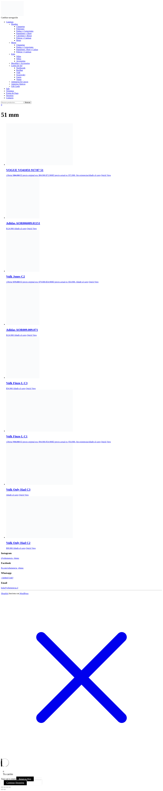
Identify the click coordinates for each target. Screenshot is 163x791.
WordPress (24, 593)
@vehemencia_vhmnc (10, 558)
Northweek (20, 68)
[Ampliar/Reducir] (2, 787)
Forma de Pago (12, 93)
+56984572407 (7, 578)
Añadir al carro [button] (20, 228)
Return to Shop (25, 779)
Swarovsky (20, 75)
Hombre (14, 24)
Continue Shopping (15, 782)
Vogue (19, 79)
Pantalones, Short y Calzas (27, 49)
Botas (18, 40)
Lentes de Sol (16, 66)
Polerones (20, 29)
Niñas (18, 56)
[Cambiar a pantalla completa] (5, 787)
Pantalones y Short (24, 33)
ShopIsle (5, 593)
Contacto (9, 98)
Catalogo (9, 22)
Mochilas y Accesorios (20, 63)
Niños (18, 59)
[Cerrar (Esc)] (10, 787)
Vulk (18, 72)
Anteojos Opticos (18, 84)
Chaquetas (20, 26)
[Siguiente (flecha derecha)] (5, 789)
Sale (8, 89)
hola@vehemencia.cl (9, 588)
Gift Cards (15, 86)
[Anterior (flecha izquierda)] (2, 789)
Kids (13, 54)
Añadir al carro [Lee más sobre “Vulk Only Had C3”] (12, 495)
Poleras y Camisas (23, 38)
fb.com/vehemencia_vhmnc (12, 568)
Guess (18, 77)
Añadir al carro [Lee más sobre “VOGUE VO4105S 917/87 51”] (94, 175)
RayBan (19, 70)
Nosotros (9, 95)
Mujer (13, 43)
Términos (10, 91)
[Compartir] (7, 787)
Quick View (106, 175)
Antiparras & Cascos (19, 82)
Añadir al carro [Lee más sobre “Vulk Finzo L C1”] (94, 442)
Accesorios (20, 61)
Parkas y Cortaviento (24, 31)
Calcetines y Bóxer (24, 36)
